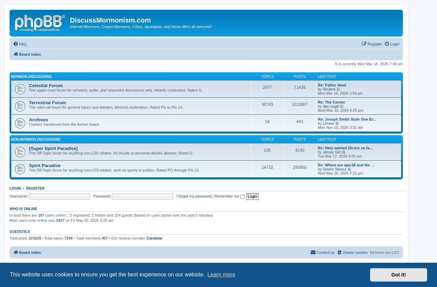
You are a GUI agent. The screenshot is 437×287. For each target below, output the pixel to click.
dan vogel (331, 106)
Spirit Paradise (44, 165)
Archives (38, 119)
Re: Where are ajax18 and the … (346, 165)
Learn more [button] (221, 274)
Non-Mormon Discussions (35, 139)
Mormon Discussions (31, 77)
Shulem (329, 89)
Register (35, 188)
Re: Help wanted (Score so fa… (345, 148)
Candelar (154, 238)
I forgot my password (194, 196)
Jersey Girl (332, 152)
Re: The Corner (331, 102)
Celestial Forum (46, 85)
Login (15, 188)
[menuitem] (20, 44)
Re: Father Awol (332, 85)
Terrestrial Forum (47, 102)
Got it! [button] (399, 274)
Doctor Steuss (335, 169)
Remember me (229, 196)
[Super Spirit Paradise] (53, 148)
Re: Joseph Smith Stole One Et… (347, 119)
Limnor (329, 123)
